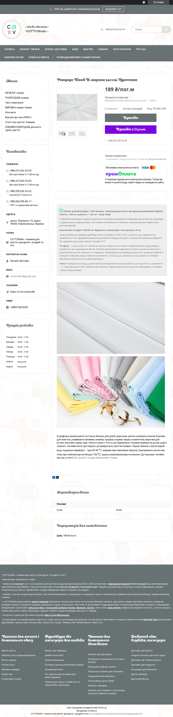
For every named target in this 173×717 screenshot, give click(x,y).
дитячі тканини (40, 601)
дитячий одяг (150, 619)
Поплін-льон (8, 664)
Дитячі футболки (140, 679)
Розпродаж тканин (11, 679)
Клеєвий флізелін (54, 669)
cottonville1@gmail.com (23, 276)
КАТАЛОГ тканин (14, 93)
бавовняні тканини (118, 584)
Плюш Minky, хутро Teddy (101, 681)
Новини (103, 49)
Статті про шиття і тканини (20, 122)
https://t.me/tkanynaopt (56, 615)
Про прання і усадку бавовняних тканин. (95, 457)
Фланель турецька (97, 685)
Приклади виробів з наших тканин (78, 57)
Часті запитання (14, 102)
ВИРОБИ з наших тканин (18, 107)
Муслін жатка (9, 650)
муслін (90, 607)
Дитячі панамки (139, 674)
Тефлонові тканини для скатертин (105, 671)
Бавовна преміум (10, 669)
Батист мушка (9, 660)
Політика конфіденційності (129, 714)
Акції (75, 49)
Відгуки (88, 49)
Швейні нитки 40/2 (54, 655)
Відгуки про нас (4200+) (18, 117)
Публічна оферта (39, 57)
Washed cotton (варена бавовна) (18, 655)
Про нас (141, 49)
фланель (81, 607)
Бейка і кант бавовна (56, 650)
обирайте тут (113, 9)
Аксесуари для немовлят (144, 669)
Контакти (10, 112)
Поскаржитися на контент (102, 714)
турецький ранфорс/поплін (60, 607)
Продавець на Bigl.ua (86, 711)
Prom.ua (103, 708)
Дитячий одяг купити (142, 650)
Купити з (130, 129)
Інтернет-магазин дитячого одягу (148, 655)
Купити (130, 118)
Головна (9, 49)
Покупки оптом (13, 57)
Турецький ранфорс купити (102, 667)
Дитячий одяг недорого (143, 664)
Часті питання (122, 49)
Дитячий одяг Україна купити (146, 660)
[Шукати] (166, 29)
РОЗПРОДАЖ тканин (17, 97)
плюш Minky (114, 607)
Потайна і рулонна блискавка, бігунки (64, 664)
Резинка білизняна (54, 660)
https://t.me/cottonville (22, 291)
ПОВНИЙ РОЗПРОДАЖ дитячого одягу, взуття (23, 128)
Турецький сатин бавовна (101, 676)
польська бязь (36, 607)
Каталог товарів (30, 49)
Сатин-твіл (7, 674)
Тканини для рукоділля (100, 654)
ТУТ (103, 241)
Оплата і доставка (56, 49)
